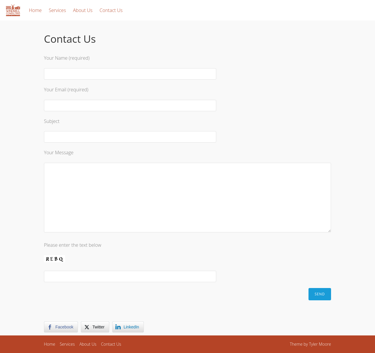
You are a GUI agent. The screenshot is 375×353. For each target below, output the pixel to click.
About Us (82, 10)
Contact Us (111, 10)
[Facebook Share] (61, 327)
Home (35, 10)
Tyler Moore (320, 344)
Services (57, 10)
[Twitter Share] (95, 327)
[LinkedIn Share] (128, 327)
